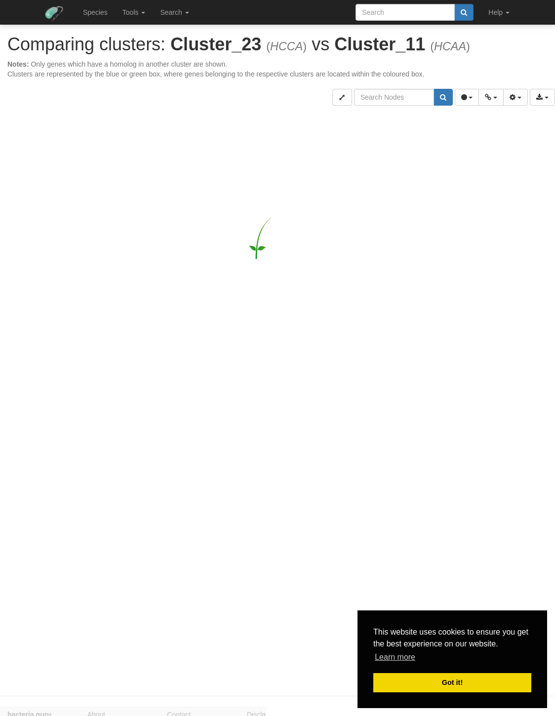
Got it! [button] (452, 682)
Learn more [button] (395, 657)
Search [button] (174, 12)
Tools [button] (134, 12)
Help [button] (499, 12)
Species (95, 12)
